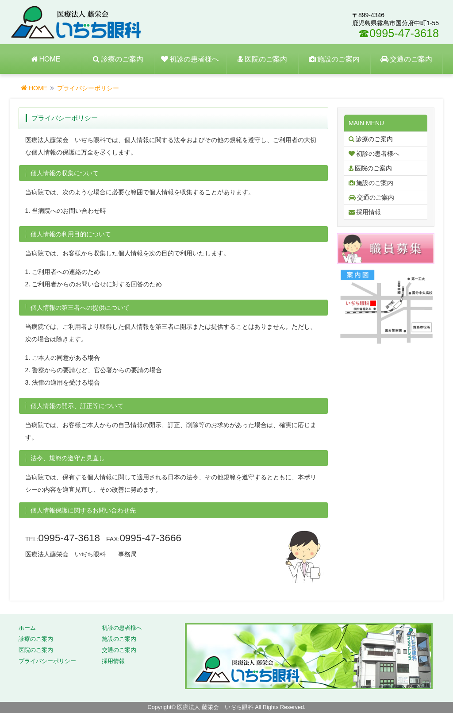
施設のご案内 (119, 639)
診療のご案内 (36, 639)
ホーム (27, 628)
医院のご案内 (36, 650)
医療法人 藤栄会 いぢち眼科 (215, 707)
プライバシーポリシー (47, 661)
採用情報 (113, 661)
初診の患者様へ (122, 628)
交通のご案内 (119, 650)
